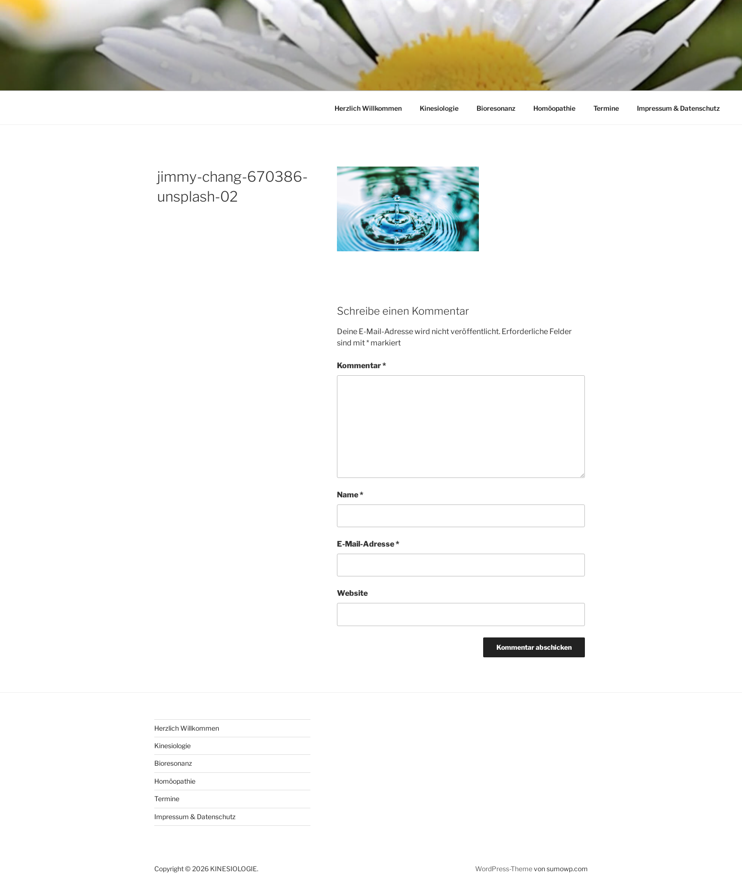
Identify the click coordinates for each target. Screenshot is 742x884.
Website (352, 593)
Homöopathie (554, 108)
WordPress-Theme (503, 869)
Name (350, 494)
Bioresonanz (496, 108)
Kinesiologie (439, 108)
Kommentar (361, 365)
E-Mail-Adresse (368, 543)
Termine (606, 108)
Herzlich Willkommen (368, 108)
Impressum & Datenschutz (678, 108)
